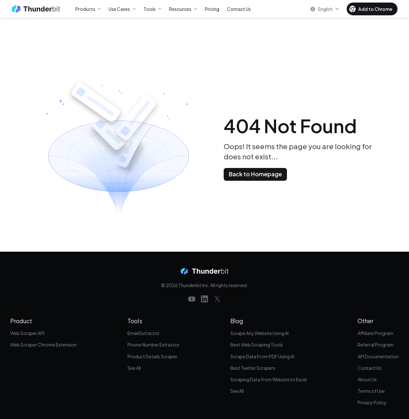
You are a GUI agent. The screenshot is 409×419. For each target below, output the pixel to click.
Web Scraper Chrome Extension (43, 344)
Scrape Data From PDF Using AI (262, 356)
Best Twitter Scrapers (252, 367)
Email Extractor (143, 333)
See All (134, 367)
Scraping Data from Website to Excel (268, 379)
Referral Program (376, 344)
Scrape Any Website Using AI (259, 333)
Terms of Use (371, 390)
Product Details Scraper (152, 356)
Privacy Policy (372, 402)
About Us (367, 379)
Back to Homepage (255, 174)
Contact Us (370, 367)
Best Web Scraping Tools (256, 344)
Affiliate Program (375, 333)
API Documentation (378, 356)
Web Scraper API (27, 333)
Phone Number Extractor (153, 344)
